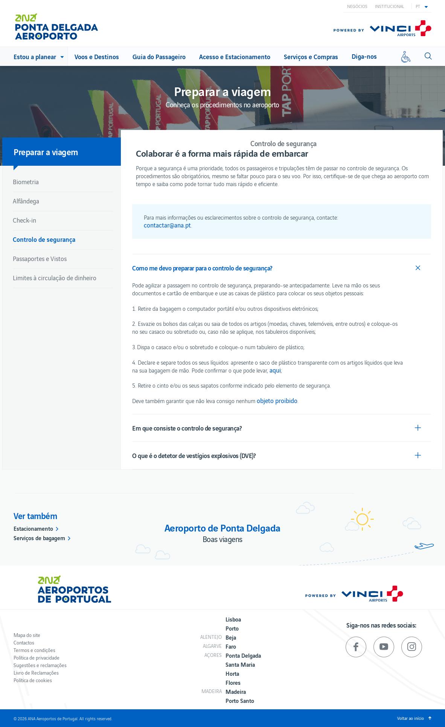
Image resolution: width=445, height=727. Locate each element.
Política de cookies (33, 680)
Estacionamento (33, 528)
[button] (422, 6)
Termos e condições (34, 650)
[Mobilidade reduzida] (406, 56)
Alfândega (26, 200)
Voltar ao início (410, 718)
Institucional (389, 6)
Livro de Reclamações (36, 672)
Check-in (24, 220)
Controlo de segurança (44, 239)
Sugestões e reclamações (40, 665)
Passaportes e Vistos (40, 258)
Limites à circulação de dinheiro (54, 277)
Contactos (24, 642)
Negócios (357, 6)
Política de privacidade (36, 657)
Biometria (26, 181)
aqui (275, 370)
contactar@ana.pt (167, 224)
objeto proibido (277, 400)
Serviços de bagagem (39, 538)
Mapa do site (27, 634)
